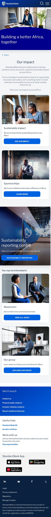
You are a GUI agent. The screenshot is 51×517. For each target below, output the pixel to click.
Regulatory (6, 496)
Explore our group (22, 370)
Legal (4, 488)
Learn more (22, 194)
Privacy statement (9, 492)
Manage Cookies (9, 500)
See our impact (22, 141)
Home (5, 55)
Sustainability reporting (19, 258)
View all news (22, 318)
